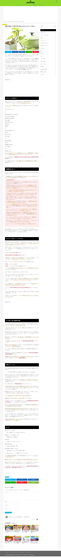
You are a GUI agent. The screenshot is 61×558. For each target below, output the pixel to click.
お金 (41, 55)
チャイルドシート (43, 40)
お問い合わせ (22, 553)
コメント (6, 493)
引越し (42, 38)
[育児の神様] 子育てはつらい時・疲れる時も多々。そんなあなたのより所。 (20, 556)
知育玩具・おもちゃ (44, 45)
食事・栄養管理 (43, 60)
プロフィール (12, 553)
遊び (41, 50)
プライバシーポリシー (29, 553)
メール (6, 506)
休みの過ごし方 (43, 33)
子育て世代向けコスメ (44, 43)
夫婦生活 (42, 53)
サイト (6, 510)
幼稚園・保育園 (43, 70)
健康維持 (42, 65)
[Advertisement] (30, 15)
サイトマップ (17, 553)
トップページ (7, 553)
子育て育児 (42, 48)
